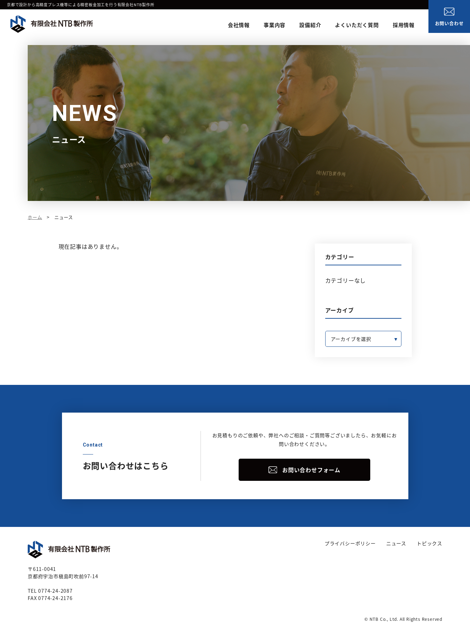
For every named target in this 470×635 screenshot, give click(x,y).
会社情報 (239, 25)
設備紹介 (310, 25)
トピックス (429, 543)
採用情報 (404, 25)
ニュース (396, 543)
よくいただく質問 (357, 25)
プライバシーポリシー (350, 543)
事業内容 (274, 25)
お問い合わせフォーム (311, 470)
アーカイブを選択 (351, 338)
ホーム (35, 217)
